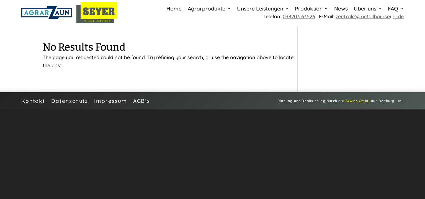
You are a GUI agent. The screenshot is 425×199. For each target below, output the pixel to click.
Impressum (110, 100)
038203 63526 (299, 16)
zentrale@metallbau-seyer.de (370, 16)
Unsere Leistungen (260, 9)
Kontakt (33, 100)
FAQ (393, 9)
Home (174, 9)
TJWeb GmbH (357, 101)
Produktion (309, 9)
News (341, 9)
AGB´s (141, 100)
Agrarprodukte (206, 9)
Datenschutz (69, 100)
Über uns (365, 9)
